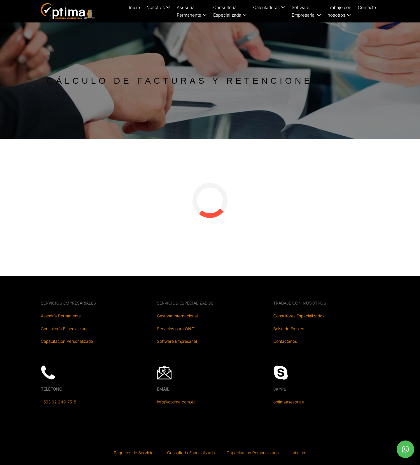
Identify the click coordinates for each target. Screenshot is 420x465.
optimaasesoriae (288, 401)
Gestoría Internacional (177, 315)
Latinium (298, 452)
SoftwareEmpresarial (306, 11)
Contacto (367, 7)
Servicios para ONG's (177, 328)
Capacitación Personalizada (67, 341)
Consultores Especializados (298, 315)
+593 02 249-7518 (58, 401)
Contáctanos (285, 341)
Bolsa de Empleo (288, 328)
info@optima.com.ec (176, 401)
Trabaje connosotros (339, 11)
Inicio (134, 7)
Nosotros (158, 7)
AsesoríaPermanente (192, 11)
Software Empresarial (177, 341)
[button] (405, 449)
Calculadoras (269, 7)
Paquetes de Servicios (134, 452)
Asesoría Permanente (61, 315)
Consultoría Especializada (65, 328)
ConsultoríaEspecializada (230, 11)
